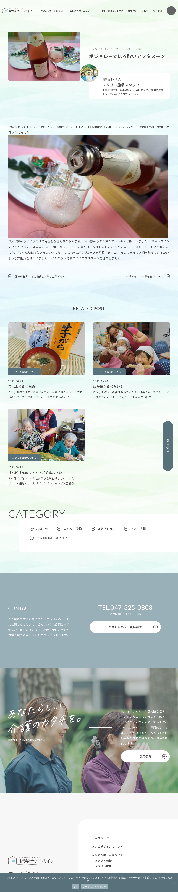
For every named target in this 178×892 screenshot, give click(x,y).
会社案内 (157, 10)
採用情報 (168, 446)
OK (75, 886)
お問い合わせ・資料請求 (125, 627)
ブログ (145, 10)
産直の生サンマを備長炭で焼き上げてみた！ (41, 276)
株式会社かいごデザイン (18, 10)
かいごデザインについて (53, 10)
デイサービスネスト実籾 (111, 10)
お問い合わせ (171, 10)
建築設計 (132, 10)
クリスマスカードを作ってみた (144, 276)
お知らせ (42, 528)
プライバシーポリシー (94, 886)
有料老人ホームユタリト (82, 10)
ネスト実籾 (138, 528)
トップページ (100, 838)
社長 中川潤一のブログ (51, 538)
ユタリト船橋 (73, 528)
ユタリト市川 (106, 528)
